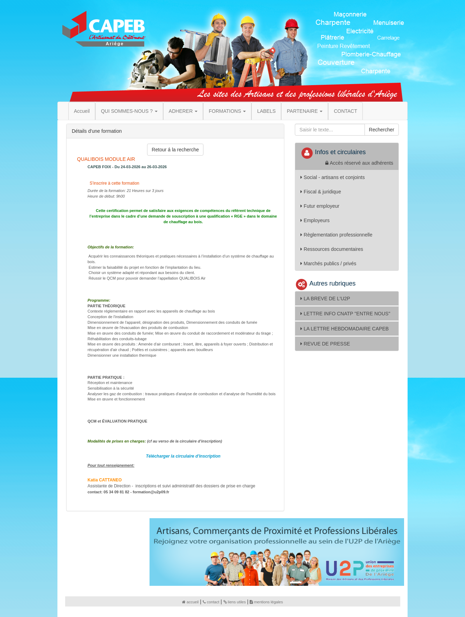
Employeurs (314, 220)
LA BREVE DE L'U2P (325, 298)
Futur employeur (319, 206)
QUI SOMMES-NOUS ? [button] (129, 111)
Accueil (82, 111)
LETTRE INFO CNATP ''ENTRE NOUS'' (345, 313)
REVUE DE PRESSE (325, 344)
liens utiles (234, 602)
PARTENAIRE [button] (304, 111)
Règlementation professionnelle (336, 235)
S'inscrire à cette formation (114, 183)
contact (211, 602)
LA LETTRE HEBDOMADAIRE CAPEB (344, 328)
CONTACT (345, 111)
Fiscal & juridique (320, 191)
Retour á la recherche (175, 149)
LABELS (266, 111)
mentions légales (266, 602)
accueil (190, 602)
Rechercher (381, 129)
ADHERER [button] (183, 111)
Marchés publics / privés (328, 263)
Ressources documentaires (331, 249)
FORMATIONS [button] (227, 111)
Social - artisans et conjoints (332, 177)
